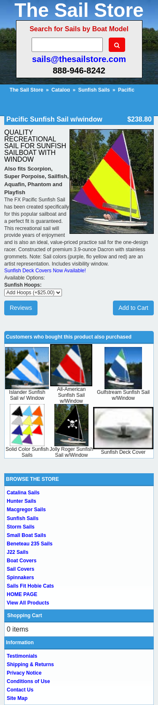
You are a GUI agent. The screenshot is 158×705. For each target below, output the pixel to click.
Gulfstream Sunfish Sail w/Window (123, 395)
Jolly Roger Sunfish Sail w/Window (71, 452)
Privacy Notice (24, 673)
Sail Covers (20, 569)
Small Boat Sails (26, 535)
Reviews (21, 307)
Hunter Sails (21, 501)
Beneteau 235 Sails (30, 544)
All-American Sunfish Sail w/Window (71, 395)
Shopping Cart (24, 615)
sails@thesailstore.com (79, 59)
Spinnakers (20, 577)
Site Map (17, 698)
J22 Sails (17, 552)
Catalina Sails (23, 493)
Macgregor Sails (26, 509)
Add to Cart (133, 307)
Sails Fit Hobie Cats (30, 586)
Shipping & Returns (30, 664)
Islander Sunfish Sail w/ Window (27, 395)
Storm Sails (21, 527)
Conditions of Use (28, 681)
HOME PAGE (22, 594)
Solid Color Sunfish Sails (26, 452)
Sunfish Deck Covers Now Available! (45, 271)
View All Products (28, 603)
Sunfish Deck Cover (123, 452)
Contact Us (20, 690)
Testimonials (22, 656)
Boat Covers (22, 561)
